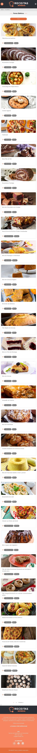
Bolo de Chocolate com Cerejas (11, 207)
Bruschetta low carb (8, 497)
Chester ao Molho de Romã (10, 521)
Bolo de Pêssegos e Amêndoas (11, 255)
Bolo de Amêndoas (7, 424)
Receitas (2, 9)
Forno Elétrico (7, 9)
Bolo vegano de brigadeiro (9, 545)
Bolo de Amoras (6, 376)
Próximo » (21, 702)
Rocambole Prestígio (8, 62)
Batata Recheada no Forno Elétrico (12, 617)
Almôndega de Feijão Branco (10, 86)
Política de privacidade (18, 723)
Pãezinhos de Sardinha (8, 38)
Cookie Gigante (6, 110)
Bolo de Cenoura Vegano (9, 279)
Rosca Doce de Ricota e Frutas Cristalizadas (14, 231)
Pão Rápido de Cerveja (8, 328)
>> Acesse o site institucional (18, 726)
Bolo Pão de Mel (7, 159)
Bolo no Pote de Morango (9, 352)
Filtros (18, 18)
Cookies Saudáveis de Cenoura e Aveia (13, 448)
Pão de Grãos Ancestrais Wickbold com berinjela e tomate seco (16, 570)
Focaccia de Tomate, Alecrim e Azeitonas (13, 641)
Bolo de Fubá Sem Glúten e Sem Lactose (14, 472)
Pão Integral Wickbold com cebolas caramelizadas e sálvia (17, 594)
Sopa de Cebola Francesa (9, 665)
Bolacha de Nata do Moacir (10, 690)
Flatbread (5, 134)
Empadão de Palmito (8, 400)
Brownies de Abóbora (8, 303)
